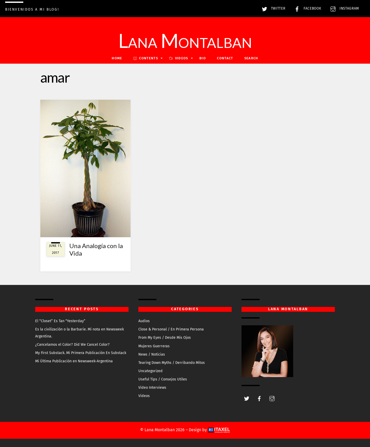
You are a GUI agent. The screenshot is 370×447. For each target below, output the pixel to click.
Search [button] (251, 58)
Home (117, 58)
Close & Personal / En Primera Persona (171, 329)
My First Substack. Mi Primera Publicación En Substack (80, 353)
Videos (144, 396)
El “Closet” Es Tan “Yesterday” (60, 321)
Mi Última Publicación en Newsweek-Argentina (74, 361)
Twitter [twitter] (272, 8)
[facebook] (259, 398)
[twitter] (246, 398)
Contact (225, 58)
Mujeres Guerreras (154, 346)
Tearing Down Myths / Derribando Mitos (171, 363)
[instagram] (272, 398)
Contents (145, 58)
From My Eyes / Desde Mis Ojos (164, 337)
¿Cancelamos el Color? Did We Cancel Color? (72, 344)
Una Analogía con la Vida (96, 249)
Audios (144, 321)
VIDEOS (178, 58)
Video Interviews (152, 387)
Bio (202, 58)
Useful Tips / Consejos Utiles (162, 379)
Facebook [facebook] (306, 8)
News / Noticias (151, 354)
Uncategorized (150, 371)
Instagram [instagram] (343, 8)
